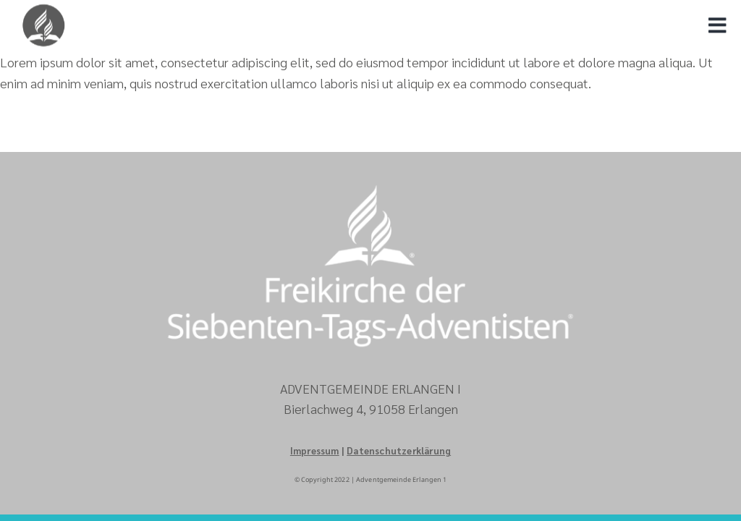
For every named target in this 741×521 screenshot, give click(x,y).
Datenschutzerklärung (399, 450)
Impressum (314, 450)
